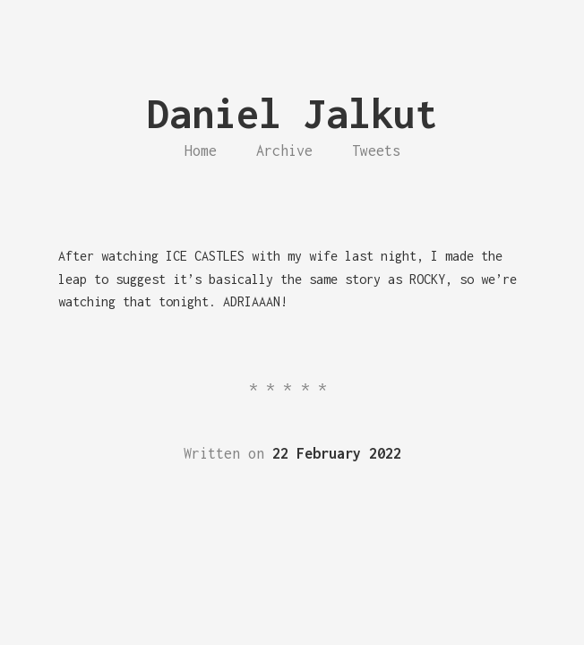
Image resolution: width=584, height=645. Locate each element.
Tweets (376, 150)
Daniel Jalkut (292, 113)
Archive (284, 150)
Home (201, 150)
